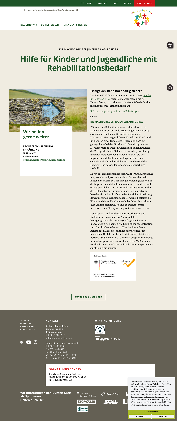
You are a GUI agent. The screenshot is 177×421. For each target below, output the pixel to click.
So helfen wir (35, 10)
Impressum (26, 323)
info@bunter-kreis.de (57, 352)
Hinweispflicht (28, 329)
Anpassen (140, 416)
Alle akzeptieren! (151, 411)
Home (26, 10)
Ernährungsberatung (49, 10)
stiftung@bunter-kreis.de (59, 338)
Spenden (24, 320)
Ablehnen (163, 416)
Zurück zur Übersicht (88, 297)
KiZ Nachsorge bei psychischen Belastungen (114, 111)
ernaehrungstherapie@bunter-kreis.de (44, 159)
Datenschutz (27, 326)
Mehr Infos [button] (164, 405)
